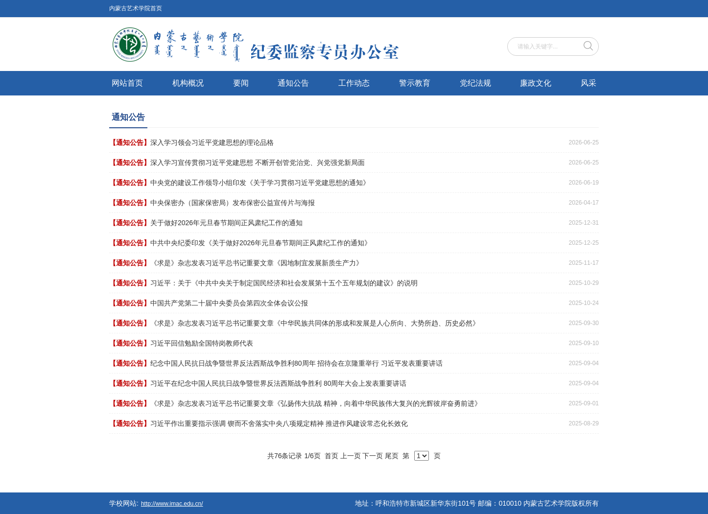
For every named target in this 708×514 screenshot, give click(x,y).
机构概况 (188, 83)
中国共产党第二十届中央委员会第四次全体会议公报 (229, 303)
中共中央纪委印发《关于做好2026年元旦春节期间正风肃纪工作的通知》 (260, 243)
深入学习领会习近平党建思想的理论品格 (212, 142)
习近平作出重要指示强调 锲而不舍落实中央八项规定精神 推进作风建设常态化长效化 (279, 423)
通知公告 (293, 83)
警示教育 (414, 83)
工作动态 (354, 83)
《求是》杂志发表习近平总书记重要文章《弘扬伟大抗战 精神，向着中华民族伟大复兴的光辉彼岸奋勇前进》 (315, 403)
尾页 (392, 456)
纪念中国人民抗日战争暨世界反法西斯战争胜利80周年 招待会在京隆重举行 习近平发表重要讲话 (296, 363)
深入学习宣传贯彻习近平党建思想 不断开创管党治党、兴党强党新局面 (257, 162)
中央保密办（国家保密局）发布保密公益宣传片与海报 (232, 203)
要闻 (241, 83)
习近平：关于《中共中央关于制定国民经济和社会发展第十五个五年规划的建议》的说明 (284, 283)
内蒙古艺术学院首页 (135, 8)
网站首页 (127, 83)
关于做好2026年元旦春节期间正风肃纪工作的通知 (226, 223)
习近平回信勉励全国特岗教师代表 (201, 343)
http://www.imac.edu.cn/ (172, 503)
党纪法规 (475, 83)
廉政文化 (535, 83)
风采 (588, 83)
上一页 (350, 456)
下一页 (372, 456)
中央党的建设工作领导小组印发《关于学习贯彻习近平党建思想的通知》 (260, 183)
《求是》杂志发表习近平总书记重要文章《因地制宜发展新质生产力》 (256, 263)
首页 (331, 456)
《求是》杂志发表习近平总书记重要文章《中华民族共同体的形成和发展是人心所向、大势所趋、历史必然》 (314, 323)
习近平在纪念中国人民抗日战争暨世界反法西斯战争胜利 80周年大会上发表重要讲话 (278, 383)
